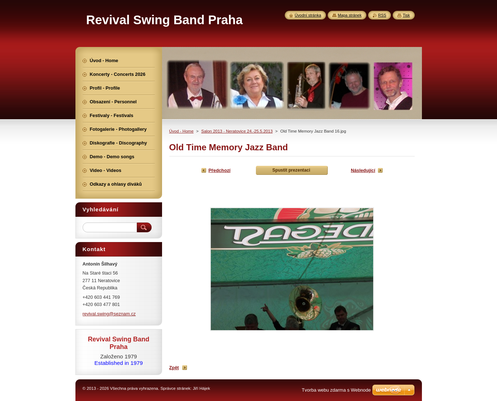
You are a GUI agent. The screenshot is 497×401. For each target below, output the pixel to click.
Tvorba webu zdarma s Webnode (336, 390)
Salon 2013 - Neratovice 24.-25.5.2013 (237, 131)
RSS (382, 15)
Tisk (406, 15)
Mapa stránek (350, 15)
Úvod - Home (181, 131)
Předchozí (220, 170)
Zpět (174, 367)
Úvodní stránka (308, 15)
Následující (363, 170)
